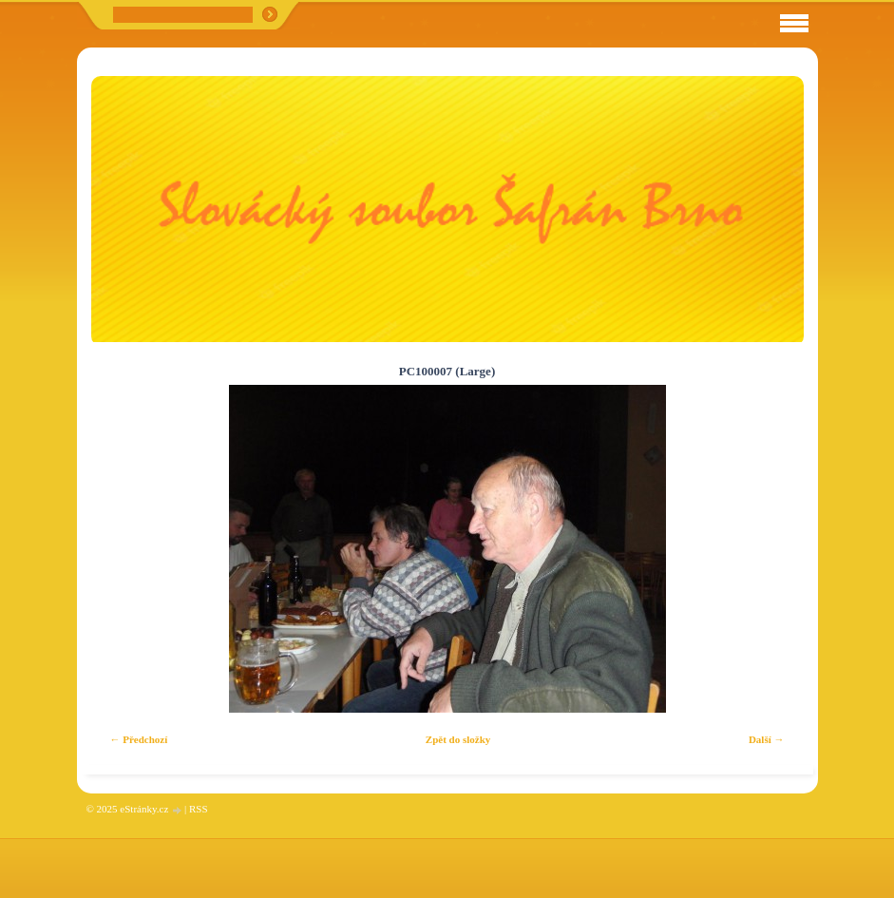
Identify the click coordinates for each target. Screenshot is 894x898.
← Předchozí (139, 739)
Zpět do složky (458, 739)
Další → (767, 739)
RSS (198, 808)
